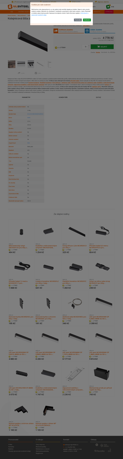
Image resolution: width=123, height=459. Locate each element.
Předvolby (78, 20)
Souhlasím (87, 20)
